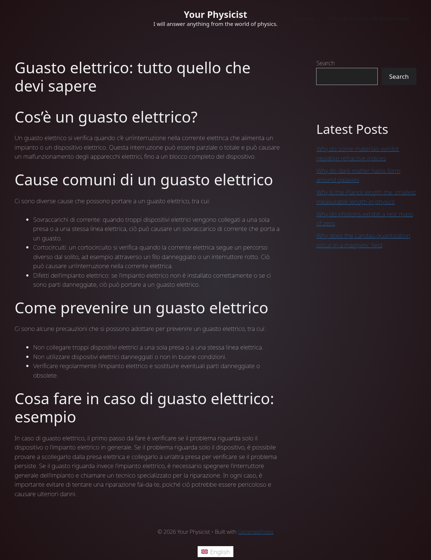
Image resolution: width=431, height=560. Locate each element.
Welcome (303, 18)
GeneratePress (255, 531)
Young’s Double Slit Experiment (369, 18)
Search (325, 63)
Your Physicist (215, 14)
